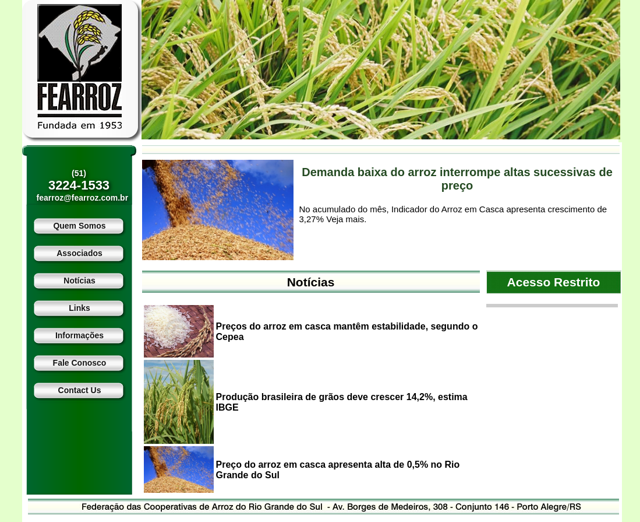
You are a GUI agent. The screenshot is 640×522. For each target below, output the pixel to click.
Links (79, 308)
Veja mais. (346, 219)
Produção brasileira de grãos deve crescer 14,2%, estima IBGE (342, 402)
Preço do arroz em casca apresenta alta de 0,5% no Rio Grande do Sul (338, 470)
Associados (79, 253)
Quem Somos (79, 225)
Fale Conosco (80, 362)
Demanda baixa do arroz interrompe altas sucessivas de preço (457, 179)
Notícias (79, 280)
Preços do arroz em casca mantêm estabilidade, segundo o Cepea (347, 331)
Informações (79, 335)
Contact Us (79, 390)
